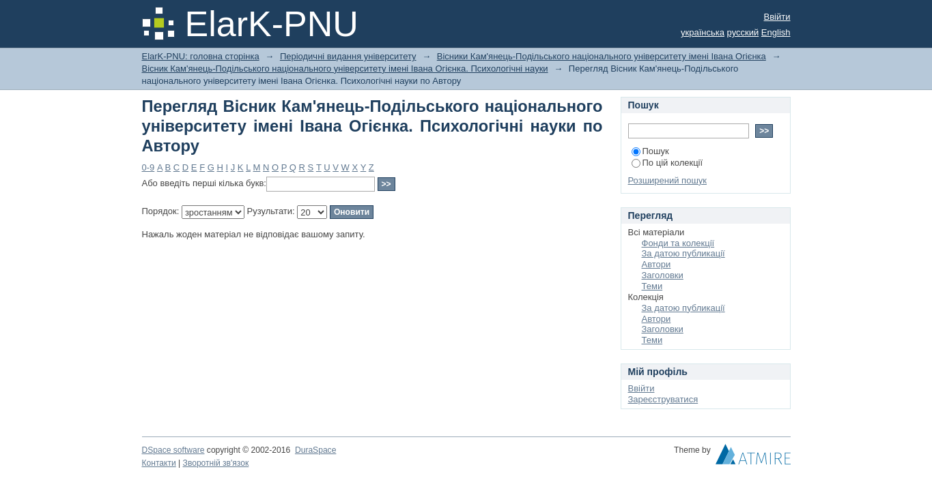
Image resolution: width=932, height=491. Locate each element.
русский (743, 32)
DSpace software (173, 450)
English (776, 32)
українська (702, 32)
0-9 (148, 167)
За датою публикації (683, 253)
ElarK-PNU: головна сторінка (200, 56)
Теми (652, 286)
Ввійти (777, 17)
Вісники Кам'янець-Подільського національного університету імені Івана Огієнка (601, 56)
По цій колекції (667, 163)
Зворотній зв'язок (216, 463)
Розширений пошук (667, 180)
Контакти (159, 463)
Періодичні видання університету (348, 56)
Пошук (650, 151)
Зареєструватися (663, 399)
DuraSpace (315, 450)
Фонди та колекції (678, 243)
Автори (656, 264)
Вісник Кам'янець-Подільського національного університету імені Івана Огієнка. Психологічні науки (345, 68)
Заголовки (662, 275)
